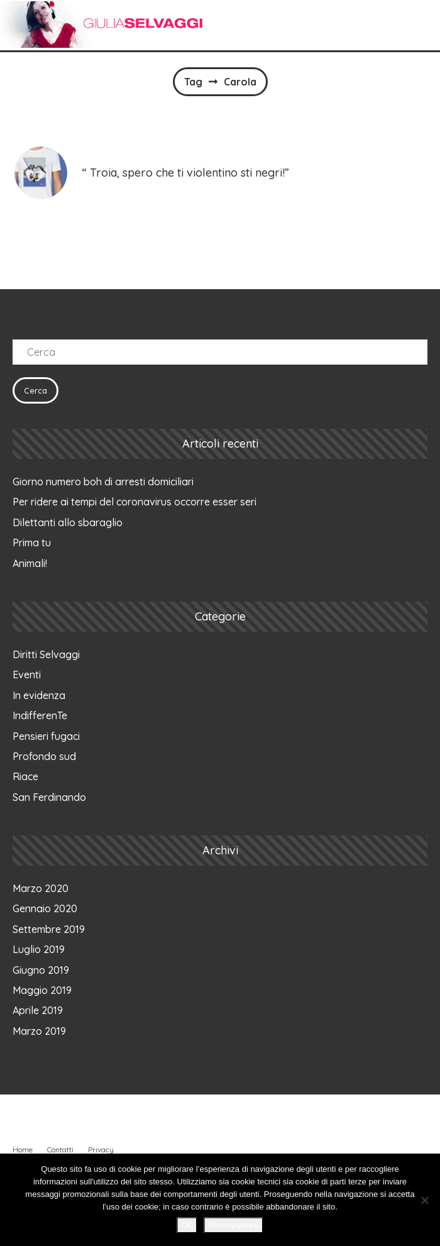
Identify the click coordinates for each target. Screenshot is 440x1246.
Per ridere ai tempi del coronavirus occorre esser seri (134, 501)
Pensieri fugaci (46, 736)
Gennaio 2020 (45, 908)
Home (23, 1149)
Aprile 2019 (38, 1010)
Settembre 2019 (49, 929)
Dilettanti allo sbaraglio (68, 522)
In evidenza (39, 695)
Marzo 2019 (39, 1031)
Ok (187, 1225)
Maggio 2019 (42, 990)
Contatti (60, 1149)
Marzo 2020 (41, 888)
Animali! (30, 563)
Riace (25, 776)
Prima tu (32, 542)
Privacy (101, 1149)
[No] (424, 1200)
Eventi (27, 674)
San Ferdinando (49, 797)
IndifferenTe (40, 715)
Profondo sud (44, 756)
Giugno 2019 (41, 970)
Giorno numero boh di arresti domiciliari (103, 481)
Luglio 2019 (39, 949)
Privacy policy (233, 1225)
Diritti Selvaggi (46, 654)
